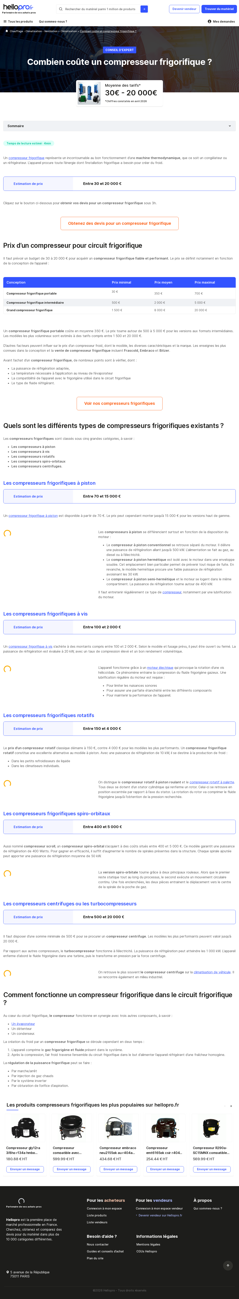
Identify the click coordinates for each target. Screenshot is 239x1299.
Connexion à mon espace (104, 1208)
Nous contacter (97, 1244)
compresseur (172, 592)
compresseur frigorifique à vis (30, 646)
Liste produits (97, 1215)
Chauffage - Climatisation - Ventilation (34, 31)
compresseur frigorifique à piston (33, 516)
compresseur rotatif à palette (212, 782)
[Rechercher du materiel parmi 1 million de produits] (144, 9)
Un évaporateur (23, 1024)
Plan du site (95, 1258)
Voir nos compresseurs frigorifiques (119, 403)
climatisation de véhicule (212, 972)
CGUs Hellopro (146, 1251)
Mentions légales (148, 1244)
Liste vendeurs (97, 1222)
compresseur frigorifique (26, 158)
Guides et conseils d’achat (105, 1251)
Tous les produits (20, 21)
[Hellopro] (6, 31)
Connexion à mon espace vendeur (159, 1208)
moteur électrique (160, 668)
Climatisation (69, 31)
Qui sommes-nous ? (53, 21)
